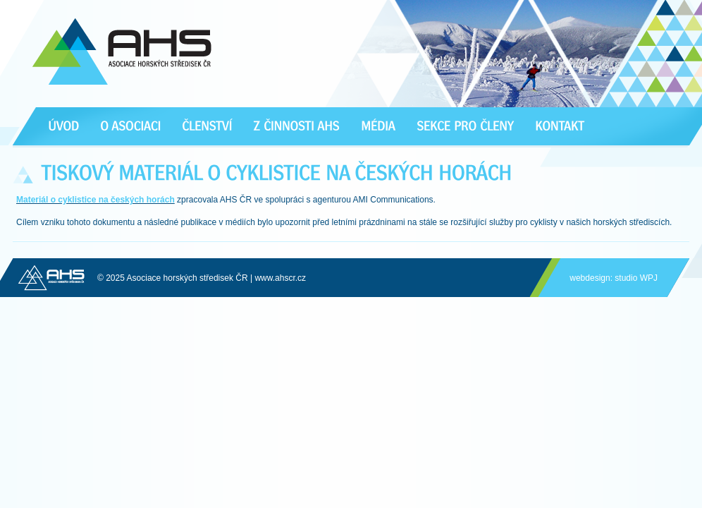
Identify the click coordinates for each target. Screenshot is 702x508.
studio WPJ (636, 278)
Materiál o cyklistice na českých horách (95, 200)
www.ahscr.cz (280, 278)
